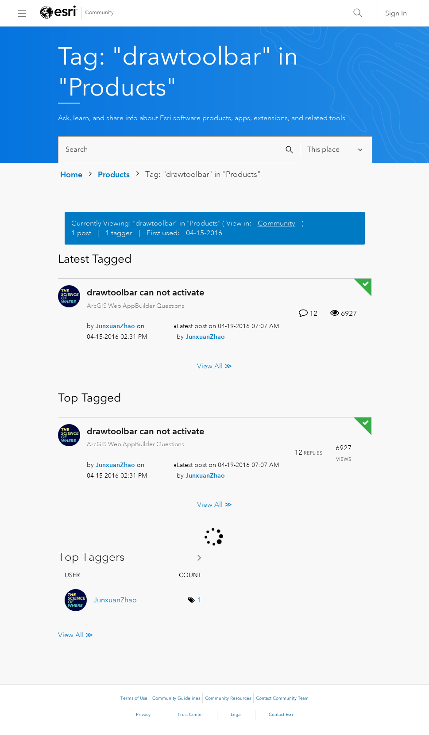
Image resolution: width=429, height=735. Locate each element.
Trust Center (190, 714)
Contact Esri (281, 714)
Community (99, 12)
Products (114, 174)
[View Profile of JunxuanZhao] (115, 326)
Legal (236, 714)
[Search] (180, 150)
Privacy (143, 714)
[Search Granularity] (335, 149)
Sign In (396, 13)
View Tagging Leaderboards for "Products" (133, 557)
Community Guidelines (176, 698)
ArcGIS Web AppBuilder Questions (135, 306)
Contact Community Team (282, 698)
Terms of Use (133, 698)
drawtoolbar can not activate (145, 292)
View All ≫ (214, 365)
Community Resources (228, 698)
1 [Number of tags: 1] (199, 600)
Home (71, 174)
